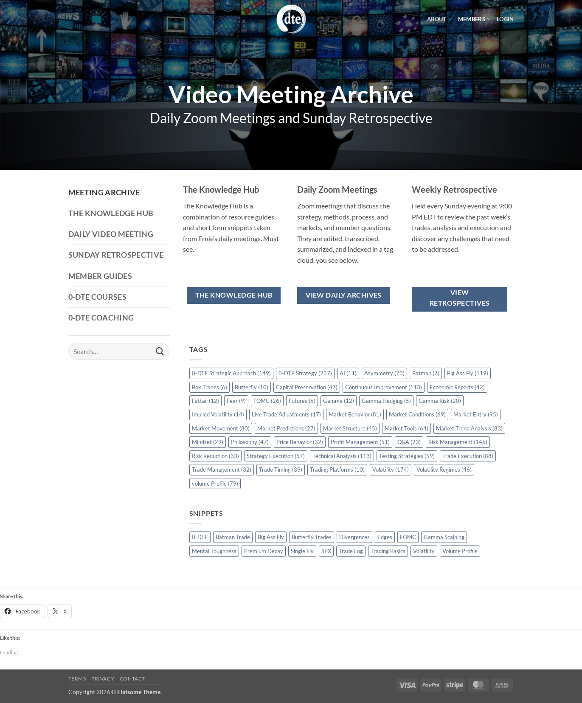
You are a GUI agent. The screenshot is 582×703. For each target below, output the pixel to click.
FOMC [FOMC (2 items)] (408, 537)
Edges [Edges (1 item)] (384, 537)
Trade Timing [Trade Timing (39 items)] (280, 469)
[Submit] (159, 351)
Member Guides (100, 276)
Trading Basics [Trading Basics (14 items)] (388, 551)
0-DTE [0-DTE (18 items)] (200, 537)
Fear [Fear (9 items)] (236, 400)
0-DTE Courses (97, 296)
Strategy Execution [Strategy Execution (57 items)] (276, 456)
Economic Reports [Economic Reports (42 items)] (457, 387)
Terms (77, 678)
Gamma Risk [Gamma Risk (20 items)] (440, 400)
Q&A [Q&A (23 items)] (409, 442)
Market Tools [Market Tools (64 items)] (406, 428)
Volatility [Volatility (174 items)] (390, 469)
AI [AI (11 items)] (348, 373)
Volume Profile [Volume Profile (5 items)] (460, 551)
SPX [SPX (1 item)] (326, 551)
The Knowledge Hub (111, 213)
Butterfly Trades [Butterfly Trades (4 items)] (312, 537)
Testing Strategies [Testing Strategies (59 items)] (407, 456)
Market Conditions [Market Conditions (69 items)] (417, 414)
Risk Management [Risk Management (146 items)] (457, 442)
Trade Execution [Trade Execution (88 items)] (467, 456)
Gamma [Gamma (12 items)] (338, 400)
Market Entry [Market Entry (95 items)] (475, 414)
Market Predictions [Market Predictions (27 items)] (286, 428)
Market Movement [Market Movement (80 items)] (221, 428)
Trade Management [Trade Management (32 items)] (221, 469)
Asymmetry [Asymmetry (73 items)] (384, 373)
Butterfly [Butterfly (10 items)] (251, 387)
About (439, 19)
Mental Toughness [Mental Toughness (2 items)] (214, 551)
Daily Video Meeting (111, 234)
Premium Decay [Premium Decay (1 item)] (263, 551)
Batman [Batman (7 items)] (425, 373)
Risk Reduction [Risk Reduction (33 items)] (215, 456)
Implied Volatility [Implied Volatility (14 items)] (218, 414)
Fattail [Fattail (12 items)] (205, 400)
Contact (132, 678)
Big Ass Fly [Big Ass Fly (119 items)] (467, 373)
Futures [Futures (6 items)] (302, 400)
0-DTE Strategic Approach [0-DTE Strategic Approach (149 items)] (231, 373)
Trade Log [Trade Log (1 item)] (351, 551)
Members (474, 19)
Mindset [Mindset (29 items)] (207, 442)
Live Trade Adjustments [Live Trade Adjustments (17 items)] (286, 414)
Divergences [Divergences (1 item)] (354, 537)
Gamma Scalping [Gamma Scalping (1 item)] (444, 537)
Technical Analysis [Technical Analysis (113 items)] (341, 456)
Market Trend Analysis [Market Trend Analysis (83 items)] (469, 428)
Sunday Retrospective (116, 254)
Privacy (102, 678)
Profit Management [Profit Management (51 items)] (360, 442)
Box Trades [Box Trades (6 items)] (209, 387)
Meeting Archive (104, 192)
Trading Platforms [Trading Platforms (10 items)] (337, 469)
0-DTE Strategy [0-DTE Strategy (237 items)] (305, 373)
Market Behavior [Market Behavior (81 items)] (355, 414)
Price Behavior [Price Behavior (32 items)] (299, 442)
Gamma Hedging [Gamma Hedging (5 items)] (386, 400)
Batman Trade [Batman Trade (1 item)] (233, 537)
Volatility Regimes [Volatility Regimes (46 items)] (444, 469)
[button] (505, 19)
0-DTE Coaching (101, 317)
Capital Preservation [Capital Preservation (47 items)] (306, 387)
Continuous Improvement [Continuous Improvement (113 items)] (383, 387)
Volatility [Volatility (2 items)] (424, 551)
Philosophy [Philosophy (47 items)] (250, 442)
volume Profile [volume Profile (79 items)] (215, 483)
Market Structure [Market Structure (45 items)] (350, 428)
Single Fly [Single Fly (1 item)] (302, 551)
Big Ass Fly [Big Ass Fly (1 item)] (271, 537)
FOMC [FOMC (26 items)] (267, 400)
